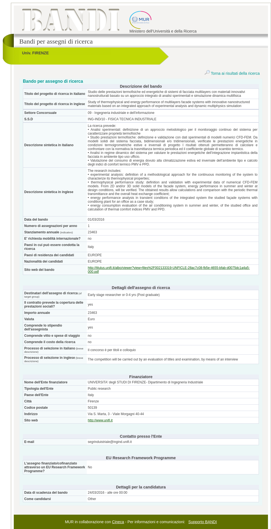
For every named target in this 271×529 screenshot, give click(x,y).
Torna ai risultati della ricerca (232, 73)
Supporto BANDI (202, 522)
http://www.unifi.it (100, 420)
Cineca (118, 522)
